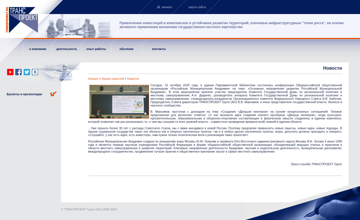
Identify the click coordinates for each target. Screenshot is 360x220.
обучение (127, 49)
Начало (93, 78)
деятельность (67, 49)
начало (167, 7)
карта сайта (197, 7)
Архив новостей (113, 78)
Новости (133, 78)
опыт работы (96, 49)
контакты (159, 49)
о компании (37, 49)
